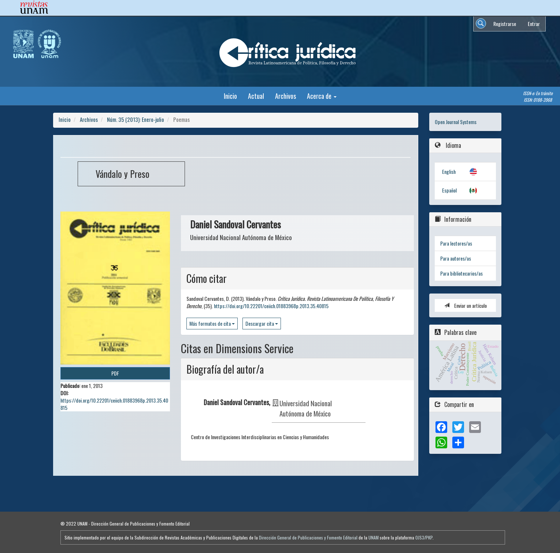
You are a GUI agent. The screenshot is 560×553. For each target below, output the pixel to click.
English (449, 171)
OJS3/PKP (424, 537)
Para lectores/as (456, 243)
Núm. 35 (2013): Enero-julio (135, 119)
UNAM (373, 537)
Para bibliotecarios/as (461, 273)
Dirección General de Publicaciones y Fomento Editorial (308, 537)
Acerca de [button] (322, 96)
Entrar (534, 23)
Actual (256, 96)
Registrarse (504, 23)
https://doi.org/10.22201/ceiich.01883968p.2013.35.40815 (114, 403)
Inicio (230, 96)
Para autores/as (455, 258)
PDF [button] (115, 373)
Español (449, 190)
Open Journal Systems (455, 122)
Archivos (285, 96)
